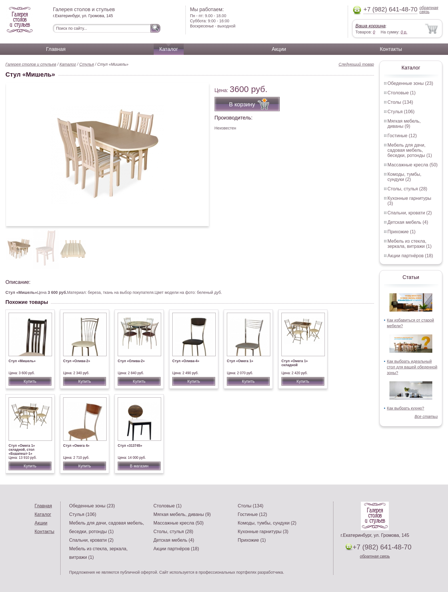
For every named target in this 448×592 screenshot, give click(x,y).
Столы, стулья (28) (407, 188)
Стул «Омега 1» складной (294, 363)
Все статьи (426, 416)
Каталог (168, 49)
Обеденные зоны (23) (410, 83)
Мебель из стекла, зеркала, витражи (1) (409, 244)
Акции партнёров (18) (410, 255)
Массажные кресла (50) (412, 164)
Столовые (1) (401, 92)
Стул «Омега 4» (76, 446)
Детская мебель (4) (407, 222)
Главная (56, 49)
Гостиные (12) (402, 135)
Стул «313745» (130, 446)
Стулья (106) (401, 111)
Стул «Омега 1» (240, 361)
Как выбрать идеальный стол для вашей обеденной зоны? (412, 367)
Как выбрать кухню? (405, 408)
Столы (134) (400, 102)
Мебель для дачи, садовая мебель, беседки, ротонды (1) (409, 150)
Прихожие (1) (401, 231)
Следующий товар (356, 64)
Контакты (391, 49)
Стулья (86, 64)
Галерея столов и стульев (30, 64)
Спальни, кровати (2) (409, 212)
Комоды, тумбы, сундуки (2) (404, 177)
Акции (279, 49)
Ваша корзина (370, 25)
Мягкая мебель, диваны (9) (404, 124)
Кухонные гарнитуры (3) (263, 531)
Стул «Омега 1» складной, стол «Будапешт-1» (22, 450)
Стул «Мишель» (22, 361)
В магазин (139, 466)
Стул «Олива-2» (76, 361)
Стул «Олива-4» (185, 361)
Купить (30, 381)
